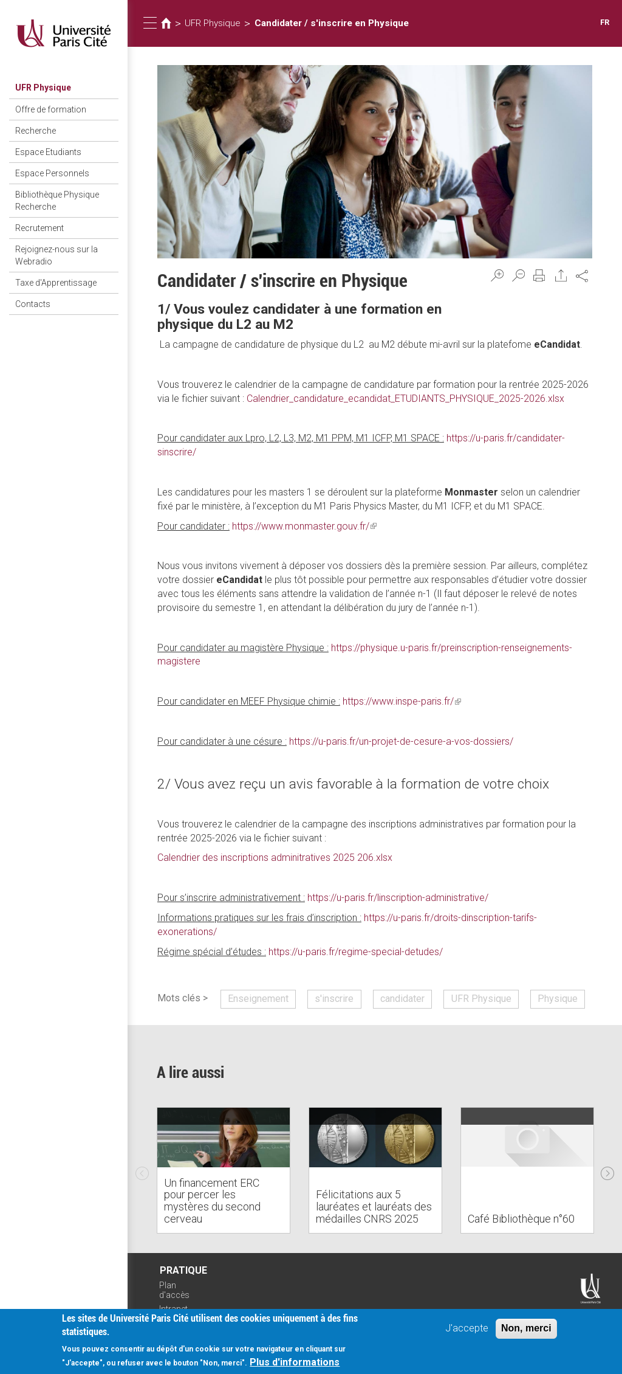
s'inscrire (334, 998)
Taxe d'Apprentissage (56, 283)
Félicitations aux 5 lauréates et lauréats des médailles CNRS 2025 (374, 1206)
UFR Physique (43, 87)
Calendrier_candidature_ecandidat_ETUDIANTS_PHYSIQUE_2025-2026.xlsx (405, 398)
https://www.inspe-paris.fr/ (402, 701)
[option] (223, 1170)
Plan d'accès (174, 1290)
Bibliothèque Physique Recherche (57, 201)
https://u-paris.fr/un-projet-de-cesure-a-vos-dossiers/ (401, 741)
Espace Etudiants (48, 152)
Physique (558, 998)
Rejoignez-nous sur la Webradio (56, 255)
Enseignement (258, 998)
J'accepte (466, 1328)
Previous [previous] (142, 1170)
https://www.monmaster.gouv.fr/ (304, 526)
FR (604, 22)
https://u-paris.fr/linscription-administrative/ (397, 897)
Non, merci (526, 1329)
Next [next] (607, 1170)
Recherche (35, 131)
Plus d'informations (295, 1363)
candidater (402, 998)
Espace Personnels (52, 173)
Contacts (32, 304)
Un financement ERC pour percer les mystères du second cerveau (212, 1200)
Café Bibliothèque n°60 (521, 1218)
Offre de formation (50, 109)
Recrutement (39, 228)
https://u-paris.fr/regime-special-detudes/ (355, 952)
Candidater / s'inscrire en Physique (332, 23)
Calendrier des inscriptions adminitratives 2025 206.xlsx (274, 857)
